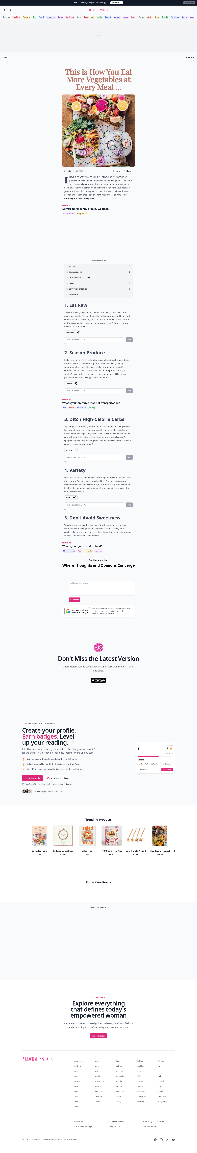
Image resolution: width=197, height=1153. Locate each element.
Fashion (119, 1071)
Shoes (76, 1096)
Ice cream (98, 551)
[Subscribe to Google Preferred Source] (77, 611)
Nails (92, 17)
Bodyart (108, 17)
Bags (86, 17)
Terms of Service (149, 1126)
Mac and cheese (69, 551)
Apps (97, 1061)
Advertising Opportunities (153, 1121)
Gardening (70, 17)
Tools (76, 1106)
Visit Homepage (98, 1036)
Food (160, 1071)
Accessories (51, 17)
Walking (92, 408)
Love (76, 1086)
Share (127, 171)
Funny (76, 1076)
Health (77, 1081)
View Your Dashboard (58, 778)
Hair (160, 1076)
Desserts (161, 1066)
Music (192, 17)
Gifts (139, 1076)
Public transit (81, 408)
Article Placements (116, 1121)
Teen (34, 17)
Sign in (68, 784)
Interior (149, 17)
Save (116, 171)
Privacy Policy (114, 1126)
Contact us (78, 1121)
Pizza (80, 551)
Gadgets (98, 1076)
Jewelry (140, 1081)
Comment (74, 599)
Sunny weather (68, 213)
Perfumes (140, 17)
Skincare (98, 1096)
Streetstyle (141, 1096)
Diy (96, 1071)
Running (161, 1091)
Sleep (157, 17)
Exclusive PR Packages (83, 1126)
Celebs (99, 17)
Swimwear (6, 17)
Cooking (140, 1066)
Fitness (140, 1071)
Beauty (184, 17)
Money (119, 1086)
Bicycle (71, 408)
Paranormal (100, 1091)
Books (79, 17)
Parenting (26, 17)
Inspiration (99, 1081)
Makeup (117, 17)
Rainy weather (82, 213)
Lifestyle (161, 1081)
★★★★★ (190, 57)
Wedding (16, 17)
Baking (60, 17)
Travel (41, 17)
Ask (129, 340)
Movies (125, 17)
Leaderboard (142, 770)
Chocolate (88, 551)
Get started (167, 769)
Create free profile (32, 778)
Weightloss (175, 17)
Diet (132, 17)
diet (5, 57)
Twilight (165, 17)
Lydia (69, 171)
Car (64, 408)
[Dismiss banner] (132, 608)
